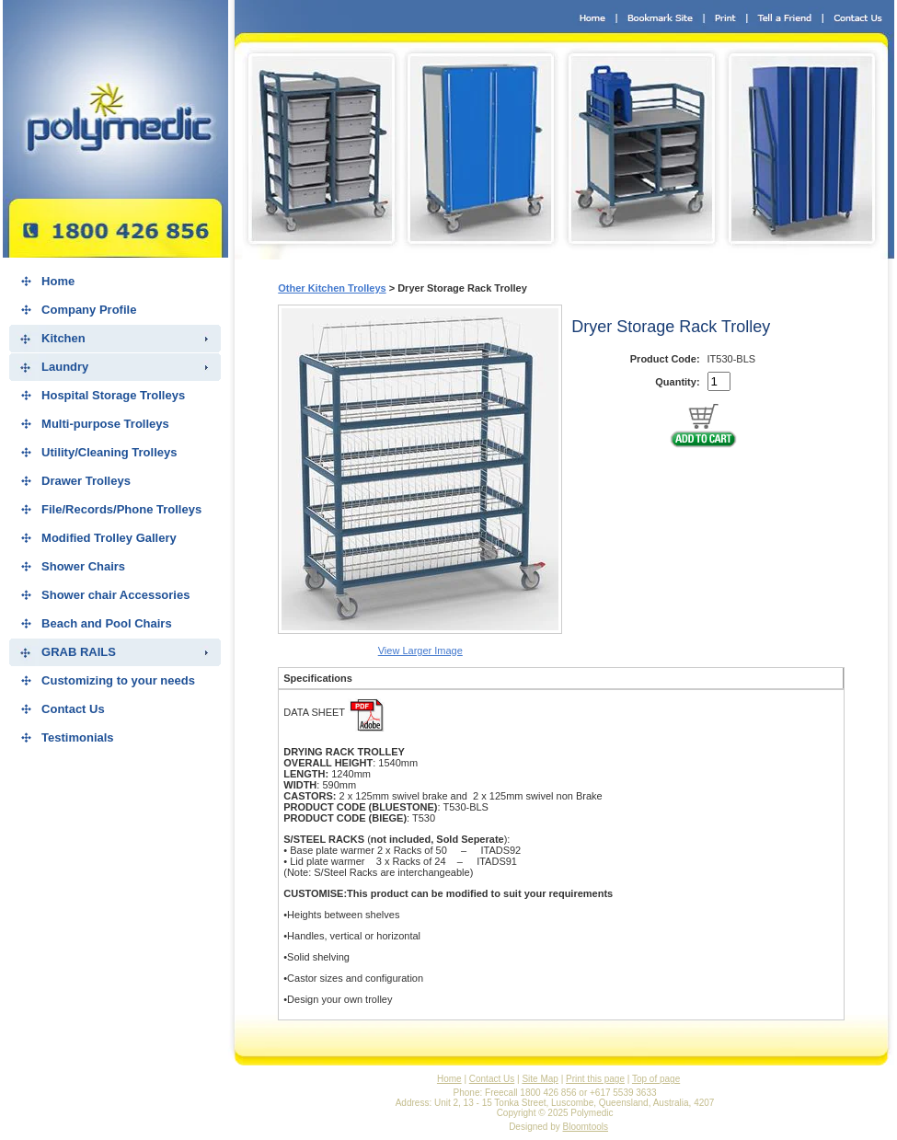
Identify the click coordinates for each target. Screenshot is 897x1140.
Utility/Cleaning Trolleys (109, 452)
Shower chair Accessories (115, 595)
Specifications (317, 678)
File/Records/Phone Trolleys (121, 509)
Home (58, 281)
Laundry (64, 367)
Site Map (540, 1079)
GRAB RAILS (78, 652)
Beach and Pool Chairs (106, 623)
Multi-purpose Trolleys (105, 424)
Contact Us (73, 709)
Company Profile (88, 310)
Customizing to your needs (118, 680)
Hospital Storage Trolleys (113, 395)
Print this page (595, 1079)
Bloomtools (585, 1127)
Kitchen (63, 338)
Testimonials (77, 737)
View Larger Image (420, 650)
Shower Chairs (83, 566)
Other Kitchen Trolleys (331, 288)
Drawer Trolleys (86, 481)
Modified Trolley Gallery (109, 538)
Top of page (656, 1079)
